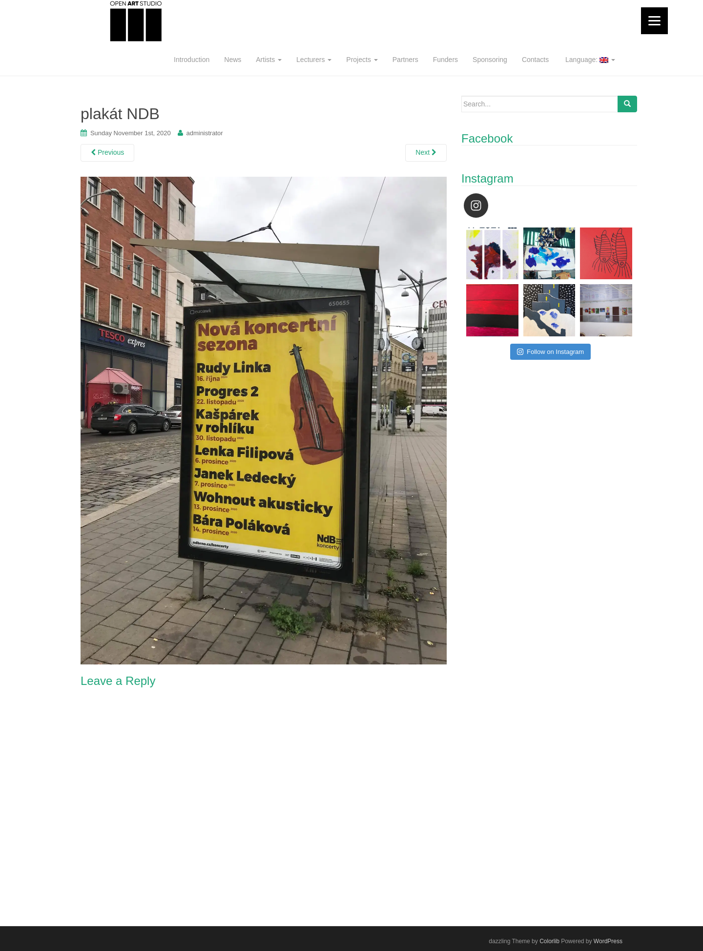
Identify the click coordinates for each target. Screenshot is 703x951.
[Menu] (654, 20)
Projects (361, 59)
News (232, 59)
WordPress (608, 941)
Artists (269, 59)
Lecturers (313, 59)
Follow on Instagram (550, 351)
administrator (204, 133)
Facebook (487, 138)
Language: (589, 59)
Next (425, 152)
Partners (405, 59)
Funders (445, 59)
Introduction (191, 59)
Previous (107, 152)
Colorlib (549, 941)
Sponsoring (490, 59)
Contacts (535, 59)
